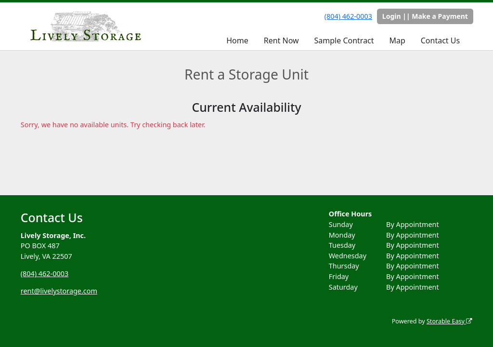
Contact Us (440, 40)
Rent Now (281, 40)
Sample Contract (344, 40)
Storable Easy (449, 321)
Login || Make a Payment (425, 16)
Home (237, 40)
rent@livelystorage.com (59, 290)
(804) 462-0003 (348, 16)
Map (397, 40)
